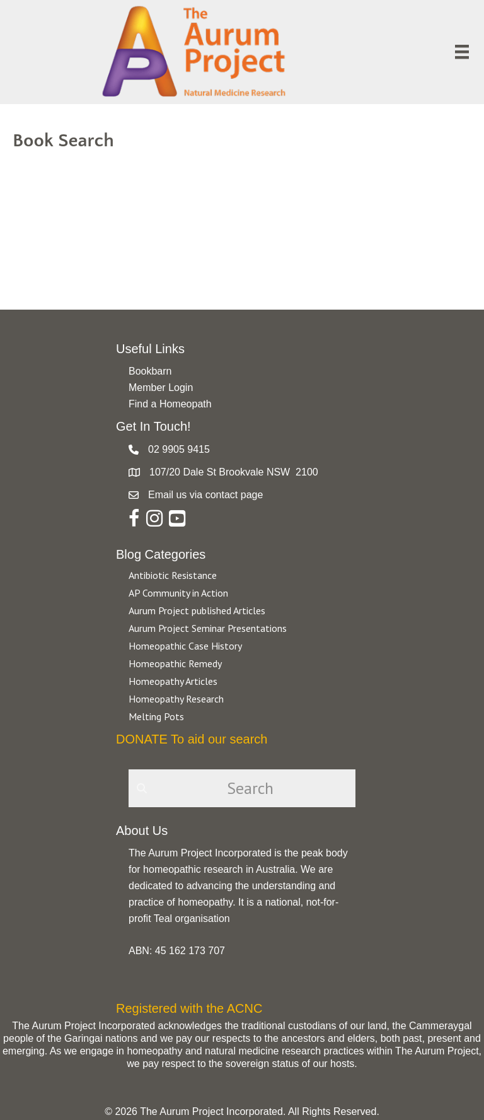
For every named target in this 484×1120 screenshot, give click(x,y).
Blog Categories (160, 554)
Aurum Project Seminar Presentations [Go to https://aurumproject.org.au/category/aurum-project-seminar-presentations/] (208, 628)
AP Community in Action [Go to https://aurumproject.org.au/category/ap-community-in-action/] (178, 592)
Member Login (161, 387)
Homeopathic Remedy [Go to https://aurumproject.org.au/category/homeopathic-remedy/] (175, 663)
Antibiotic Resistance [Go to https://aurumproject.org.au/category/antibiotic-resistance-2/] (173, 575)
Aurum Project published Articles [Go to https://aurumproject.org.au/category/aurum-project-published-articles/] (197, 610)
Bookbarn (150, 371)
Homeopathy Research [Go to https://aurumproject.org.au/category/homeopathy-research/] (176, 698)
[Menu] (462, 51)
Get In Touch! (153, 426)
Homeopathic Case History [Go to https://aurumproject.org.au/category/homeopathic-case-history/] (185, 645)
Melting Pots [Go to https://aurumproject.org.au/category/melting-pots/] (156, 716)
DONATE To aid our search (191, 739)
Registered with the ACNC (189, 1008)
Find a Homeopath (170, 404)
